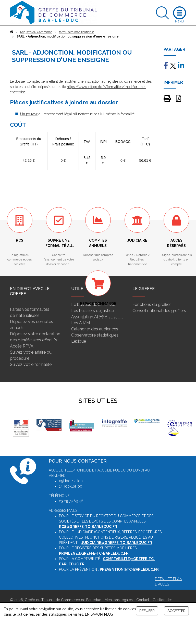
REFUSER (147, 611)
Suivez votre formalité (31, 364)
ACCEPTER (176, 611)
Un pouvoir (29, 114)
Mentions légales (119, 600)
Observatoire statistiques (94, 335)
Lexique (78, 341)
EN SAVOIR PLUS (99, 614)
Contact (142, 600)
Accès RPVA (21, 346)
